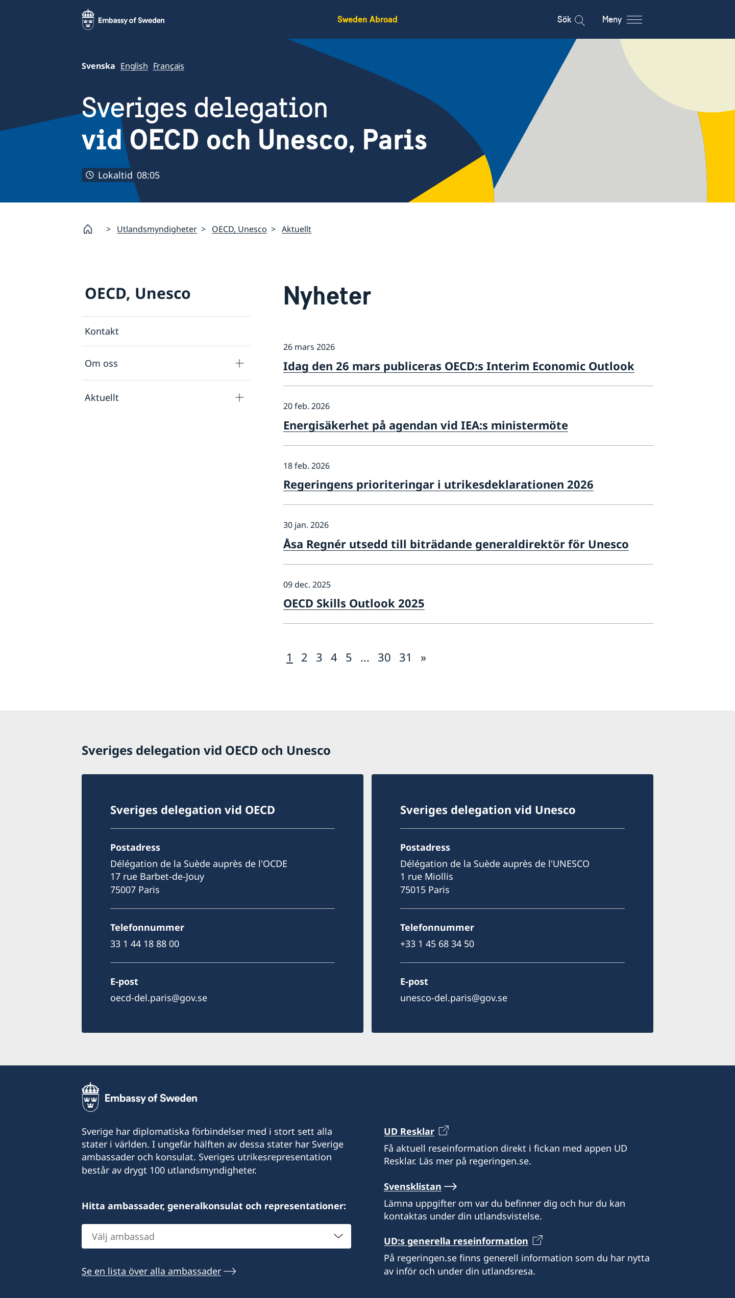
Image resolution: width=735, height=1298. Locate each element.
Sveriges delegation (254, 123)
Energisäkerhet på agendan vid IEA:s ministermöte (425, 424)
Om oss (101, 363)
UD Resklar (409, 1131)
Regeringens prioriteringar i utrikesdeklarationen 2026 (438, 484)
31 (405, 656)
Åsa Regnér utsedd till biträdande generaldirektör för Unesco (456, 543)
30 (384, 656)
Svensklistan (413, 1186)
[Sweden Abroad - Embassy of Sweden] (133, 19)
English (134, 65)
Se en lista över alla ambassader (151, 1271)
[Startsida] (92, 229)
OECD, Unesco (239, 228)
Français (168, 65)
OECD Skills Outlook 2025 (354, 602)
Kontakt (102, 331)
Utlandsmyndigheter (157, 228)
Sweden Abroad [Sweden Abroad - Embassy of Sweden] (367, 19)
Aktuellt (296, 228)
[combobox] (216, 1236)
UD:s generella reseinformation (456, 1241)
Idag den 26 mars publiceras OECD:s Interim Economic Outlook (458, 365)
